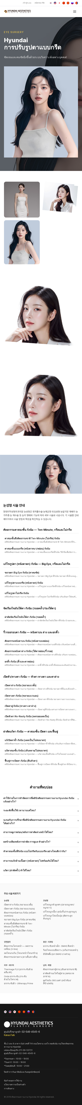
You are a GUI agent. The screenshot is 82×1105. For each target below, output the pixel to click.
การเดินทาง (9, 1088)
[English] (55, 3)
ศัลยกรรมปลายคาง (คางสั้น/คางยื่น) (20, 957)
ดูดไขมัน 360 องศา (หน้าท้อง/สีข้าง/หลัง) (57, 982)
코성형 (45, 900)
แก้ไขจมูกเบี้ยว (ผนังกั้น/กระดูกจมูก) (60, 911)
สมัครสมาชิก (40, 3)
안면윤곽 (7, 942)
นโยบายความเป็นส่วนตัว (15, 1084)
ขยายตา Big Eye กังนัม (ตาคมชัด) (20, 919)
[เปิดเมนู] (74, 11)
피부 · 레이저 (9, 965)
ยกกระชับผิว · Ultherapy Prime (18, 983)
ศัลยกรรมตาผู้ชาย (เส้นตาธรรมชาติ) (60, 969)
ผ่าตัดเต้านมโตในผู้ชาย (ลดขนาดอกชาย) (58, 975)
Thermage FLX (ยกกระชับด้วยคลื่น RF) (18, 971)
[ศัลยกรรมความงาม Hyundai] (17, 11)
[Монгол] (76, 3)
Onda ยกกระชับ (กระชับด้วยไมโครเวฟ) (15, 978)
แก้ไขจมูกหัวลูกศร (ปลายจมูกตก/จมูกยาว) (58, 906)
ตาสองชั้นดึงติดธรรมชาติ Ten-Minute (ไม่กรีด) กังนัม (18, 925)
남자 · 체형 (47, 965)
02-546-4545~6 (31, 1031)
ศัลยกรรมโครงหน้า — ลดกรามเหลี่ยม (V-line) (18, 947)
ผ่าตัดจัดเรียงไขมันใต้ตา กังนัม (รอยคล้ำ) (18, 932)
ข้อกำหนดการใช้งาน (13, 1081)
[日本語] (59, 3)
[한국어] (50, 3)
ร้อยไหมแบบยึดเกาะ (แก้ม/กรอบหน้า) (60, 950)
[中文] (63, 3)
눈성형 (6, 900)
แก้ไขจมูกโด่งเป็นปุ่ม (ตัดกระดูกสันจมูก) (58, 917)
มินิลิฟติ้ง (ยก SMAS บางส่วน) (56, 954)
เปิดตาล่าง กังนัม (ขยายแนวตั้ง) (18, 904)
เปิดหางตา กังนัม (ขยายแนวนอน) (19, 908)
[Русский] (72, 3)
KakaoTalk (9, 1035)
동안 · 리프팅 (48, 942)
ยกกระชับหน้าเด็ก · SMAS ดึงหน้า (58, 946)
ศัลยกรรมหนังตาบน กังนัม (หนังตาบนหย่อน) (20, 914)
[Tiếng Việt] (68, 3)
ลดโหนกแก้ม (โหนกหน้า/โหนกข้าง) (21, 953)
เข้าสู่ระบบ (27, 3)
